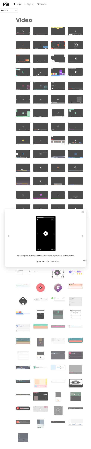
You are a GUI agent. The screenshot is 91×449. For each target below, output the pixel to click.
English (9, 10)
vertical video (68, 256)
